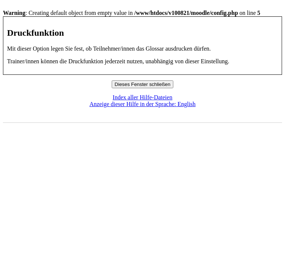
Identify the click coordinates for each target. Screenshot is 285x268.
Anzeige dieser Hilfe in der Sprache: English (142, 104)
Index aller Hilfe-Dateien (143, 97)
